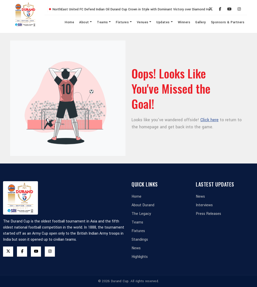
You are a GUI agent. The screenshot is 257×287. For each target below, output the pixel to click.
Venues (142, 22)
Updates (163, 22)
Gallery (200, 22)
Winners (184, 22)
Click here (209, 120)
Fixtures (122, 22)
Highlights (140, 256)
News (136, 248)
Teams (102, 22)
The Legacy (141, 213)
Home (69, 22)
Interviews (204, 205)
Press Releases (208, 213)
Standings (140, 239)
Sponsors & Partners (228, 22)
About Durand (143, 205)
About (84, 22)
